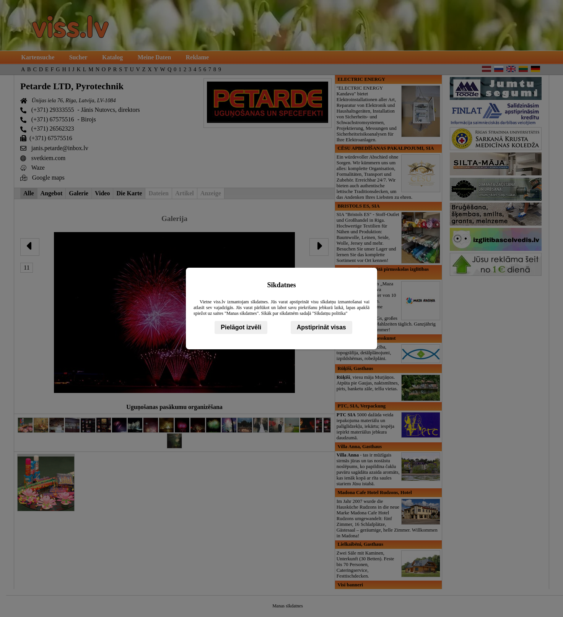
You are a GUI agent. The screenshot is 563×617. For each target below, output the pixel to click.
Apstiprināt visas (321, 327)
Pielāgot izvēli (241, 327)
